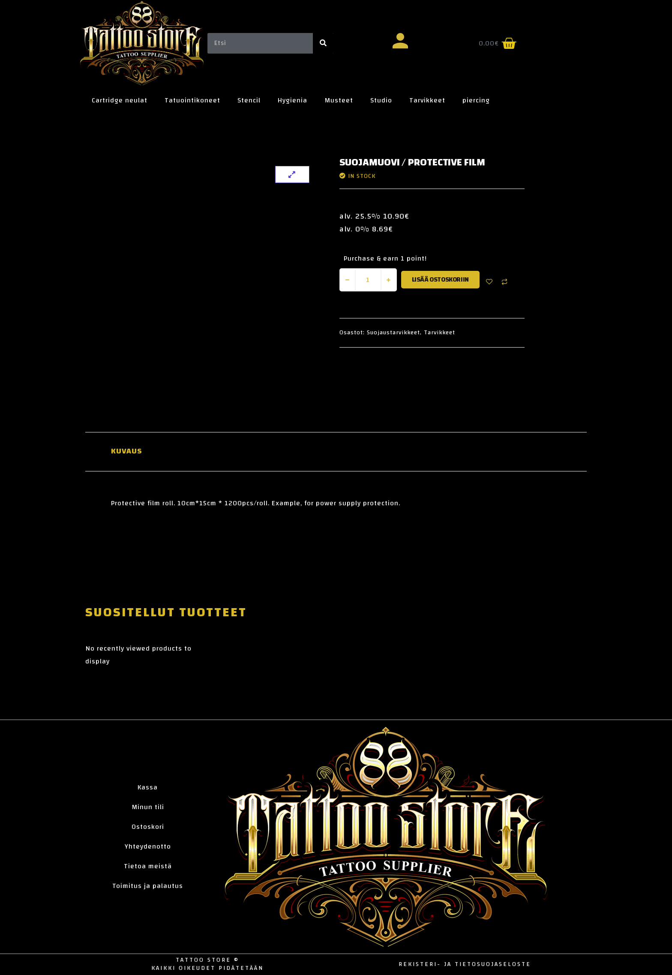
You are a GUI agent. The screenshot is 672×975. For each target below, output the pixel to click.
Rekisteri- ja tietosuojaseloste (465, 964)
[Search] (323, 43)
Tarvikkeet (427, 100)
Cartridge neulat (119, 100)
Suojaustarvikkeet (393, 332)
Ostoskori (148, 826)
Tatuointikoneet (192, 100)
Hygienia (292, 100)
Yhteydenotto (148, 846)
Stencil (249, 100)
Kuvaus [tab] (126, 451)
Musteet (338, 100)
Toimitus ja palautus (147, 885)
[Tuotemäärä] (368, 279)
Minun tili (148, 807)
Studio (381, 100)
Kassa (148, 787)
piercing (476, 100)
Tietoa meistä (148, 866)
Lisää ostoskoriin (440, 279)
